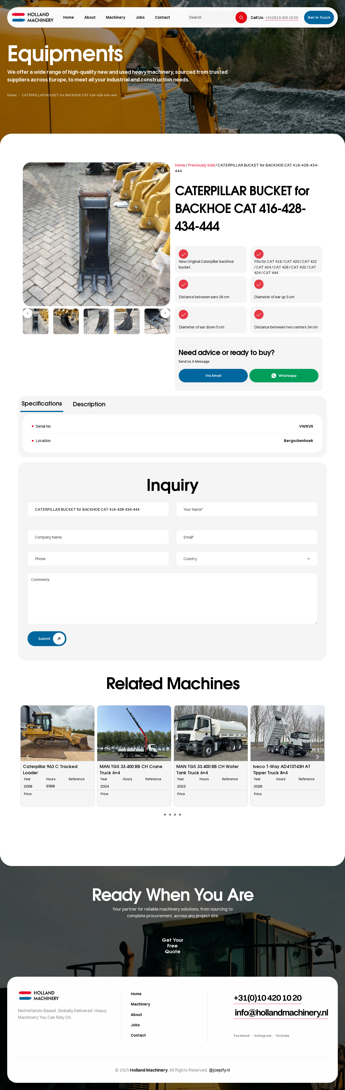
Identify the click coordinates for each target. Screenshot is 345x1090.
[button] (281, 17)
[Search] (241, 17)
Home (180, 165)
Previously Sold (201, 165)
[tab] (41, 405)
